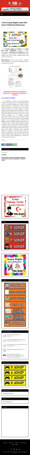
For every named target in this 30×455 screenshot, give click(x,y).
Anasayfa (5, 442)
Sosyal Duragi (5, 27)
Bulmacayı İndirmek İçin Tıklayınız (15, 91)
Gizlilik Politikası (23, 442)
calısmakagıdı (4, 141)
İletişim (16, 442)
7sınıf (7, 139)
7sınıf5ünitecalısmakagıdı (20, 139)
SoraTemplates (14, 451)
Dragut (15, 453)
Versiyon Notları (15, 444)
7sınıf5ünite (11, 139)
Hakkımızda (11, 442)
